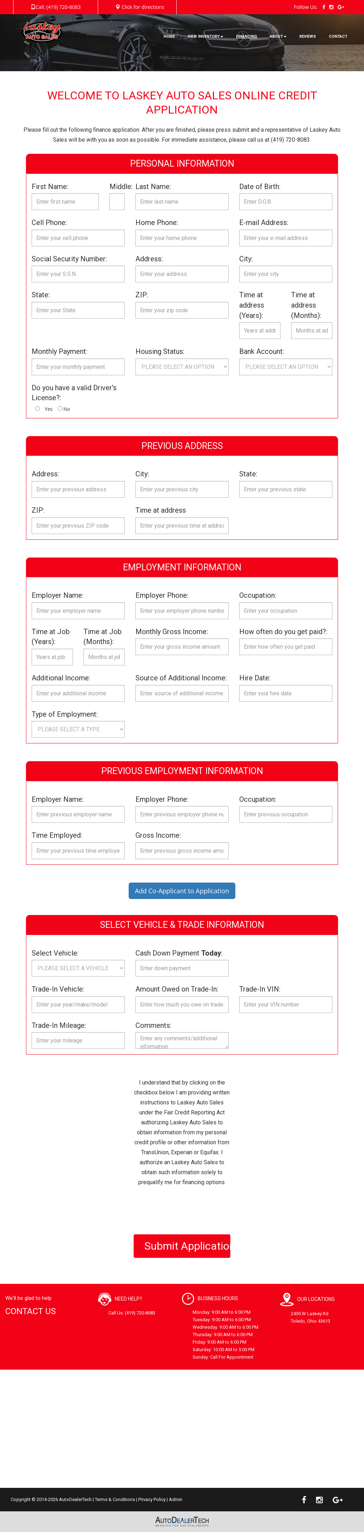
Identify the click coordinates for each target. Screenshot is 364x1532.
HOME (169, 36)
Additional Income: (61, 678)
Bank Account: (261, 351)
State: (41, 295)
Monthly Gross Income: (171, 631)
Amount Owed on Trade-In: (176, 989)
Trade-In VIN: (259, 989)
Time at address (160, 510)
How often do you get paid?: (283, 631)
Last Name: (153, 186)
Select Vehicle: (55, 953)
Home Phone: (156, 222)
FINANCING (246, 36)
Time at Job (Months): (103, 636)
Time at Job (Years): (51, 636)
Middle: (117, 186)
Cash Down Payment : (179, 953)
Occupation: (257, 595)
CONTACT (338, 36)
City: (246, 259)
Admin (175, 1499)
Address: (149, 259)
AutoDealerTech (75, 1499)
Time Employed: (57, 835)
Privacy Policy (152, 1499)
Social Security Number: (69, 259)
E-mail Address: (263, 222)
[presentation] (188, 1210)
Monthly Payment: (59, 351)
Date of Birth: (259, 186)
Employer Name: (58, 595)
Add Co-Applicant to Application (182, 891)
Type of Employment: (65, 714)
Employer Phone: (161, 595)
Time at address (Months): (306, 305)
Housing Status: (159, 351)
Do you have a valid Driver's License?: (74, 392)
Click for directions (143, 7)
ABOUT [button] (278, 36)
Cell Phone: (49, 222)
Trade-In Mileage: (59, 1025)
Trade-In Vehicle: (58, 989)
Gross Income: (158, 835)
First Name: (50, 186)
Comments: (153, 1025)
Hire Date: (255, 678)
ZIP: (141, 295)
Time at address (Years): (251, 305)
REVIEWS (307, 36)
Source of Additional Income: (181, 678)
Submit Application (187, 1246)
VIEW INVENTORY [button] (205, 36)
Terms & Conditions (115, 1499)
